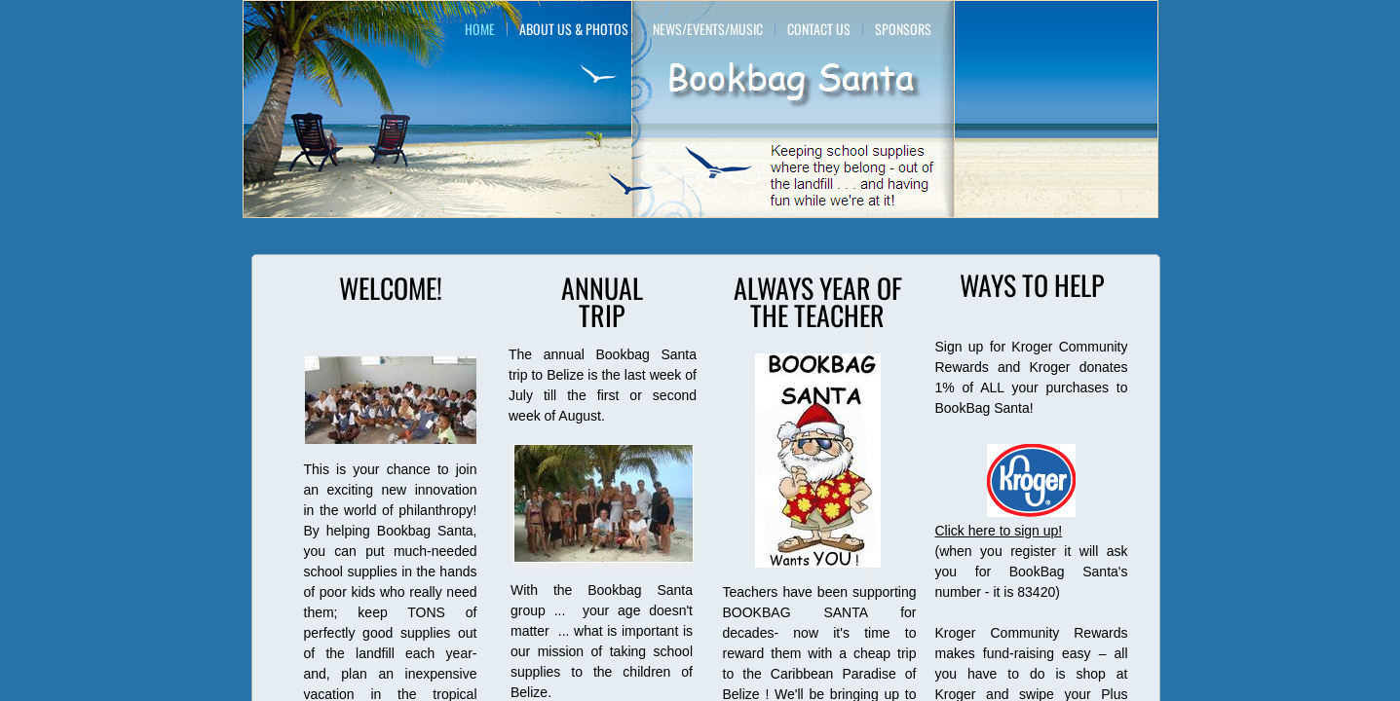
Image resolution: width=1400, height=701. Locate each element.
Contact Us (819, 29)
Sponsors (903, 29)
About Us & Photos (573, 29)
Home (480, 29)
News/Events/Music (708, 29)
